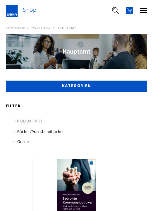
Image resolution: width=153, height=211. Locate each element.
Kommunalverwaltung (28, 28)
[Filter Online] (77, 142)
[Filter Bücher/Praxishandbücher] (77, 132)
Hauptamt (66, 28)
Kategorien (76, 86)
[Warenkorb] (129, 10)
